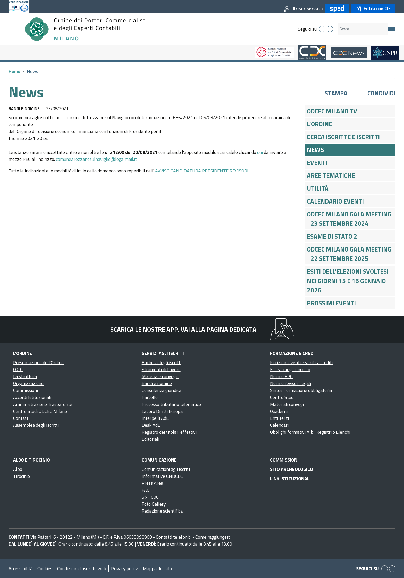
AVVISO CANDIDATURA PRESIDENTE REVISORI (201, 170)
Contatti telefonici (173, 536)
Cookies (44, 568)
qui (260, 152)
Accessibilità (20, 568)
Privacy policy (124, 568)
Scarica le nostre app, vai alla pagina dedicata (183, 329)
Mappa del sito (157, 568)
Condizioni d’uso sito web (81, 568)
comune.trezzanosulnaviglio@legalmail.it (96, 159)
